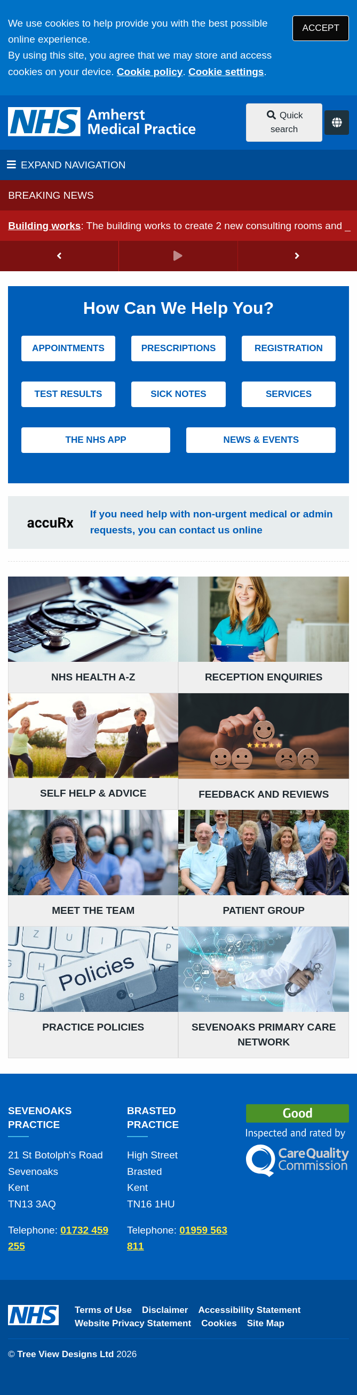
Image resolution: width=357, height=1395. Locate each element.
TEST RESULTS (68, 394)
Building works (44, 225)
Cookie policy (150, 71)
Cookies (219, 1323)
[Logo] (102, 122)
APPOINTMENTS (68, 348)
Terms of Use (103, 1310)
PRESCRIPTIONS (178, 348)
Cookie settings (226, 71)
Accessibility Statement (250, 1310)
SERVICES (289, 394)
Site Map (265, 1323)
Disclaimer (165, 1310)
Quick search (284, 122)
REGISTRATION (289, 348)
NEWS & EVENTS (261, 440)
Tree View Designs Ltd (65, 1354)
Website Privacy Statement (133, 1323)
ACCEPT (321, 28)
